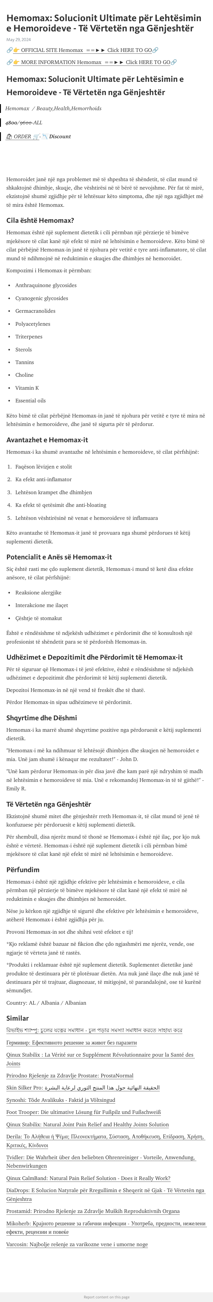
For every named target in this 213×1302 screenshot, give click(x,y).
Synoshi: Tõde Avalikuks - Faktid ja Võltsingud (60, 1100)
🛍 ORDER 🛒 (22, 136)
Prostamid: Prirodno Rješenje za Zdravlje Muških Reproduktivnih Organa (93, 1211)
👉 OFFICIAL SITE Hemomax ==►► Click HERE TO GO (82, 50)
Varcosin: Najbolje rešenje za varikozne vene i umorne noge (77, 1244)
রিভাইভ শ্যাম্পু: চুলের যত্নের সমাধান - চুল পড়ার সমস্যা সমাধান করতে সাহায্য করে (94, 1030)
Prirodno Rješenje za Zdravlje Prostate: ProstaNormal (69, 1075)
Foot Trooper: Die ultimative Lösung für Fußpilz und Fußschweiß (83, 1112)
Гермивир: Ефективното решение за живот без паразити (71, 1042)
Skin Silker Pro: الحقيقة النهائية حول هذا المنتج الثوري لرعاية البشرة (83, 1087)
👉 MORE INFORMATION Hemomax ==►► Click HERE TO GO (91, 62)
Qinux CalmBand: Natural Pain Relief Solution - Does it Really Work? (88, 1178)
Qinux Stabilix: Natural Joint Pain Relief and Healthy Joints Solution (87, 1124)
